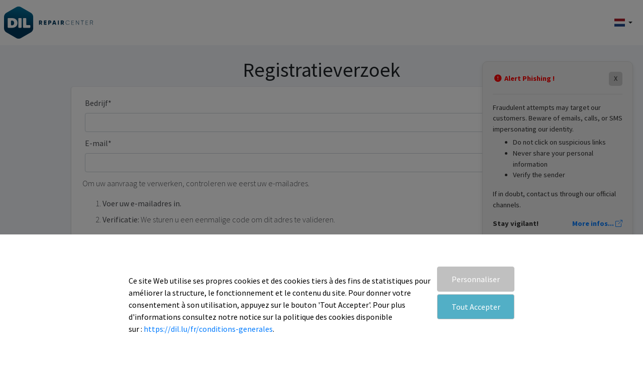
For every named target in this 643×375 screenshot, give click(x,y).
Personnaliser (476, 279)
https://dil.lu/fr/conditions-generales (208, 329)
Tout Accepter (476, 307)
